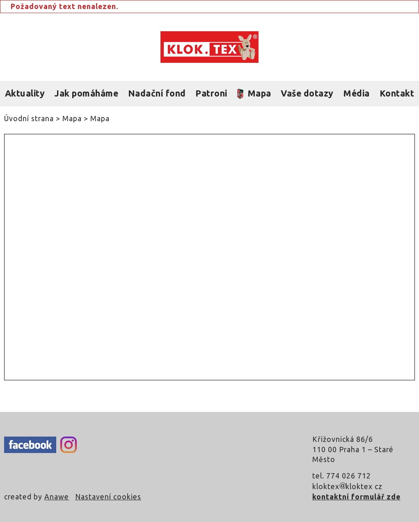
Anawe (56, 497)
